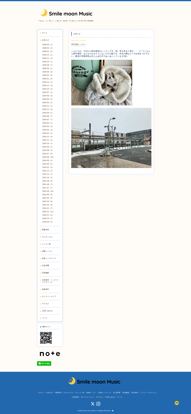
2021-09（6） (48, 181)
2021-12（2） (48, 171)
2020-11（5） (48, 215)
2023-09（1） (48, 113)
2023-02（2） (48, 130)
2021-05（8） (48, 194)
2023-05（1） (48, 123)
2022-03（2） (48, 164)
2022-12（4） (48, 137)
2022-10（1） (48, 143)
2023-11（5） (48, 109)
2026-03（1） (48, 45)
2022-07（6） (48, 154)
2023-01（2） (48, 133)
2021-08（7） (48, 184)
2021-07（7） (48, 188)
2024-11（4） (48, 85)
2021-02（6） (48, 205)
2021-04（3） (48, 198)
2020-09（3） (48, 222)
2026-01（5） (48, 51)
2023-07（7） (48, 120)
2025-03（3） (48, 72)
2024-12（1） (48, 82)
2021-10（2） (48, 177)
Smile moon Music (89, 411)
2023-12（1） (48, 106)
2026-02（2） (48, 48)
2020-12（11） (48, 212)
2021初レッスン (78, 44)
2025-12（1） (48, 55)
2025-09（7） (48, 65)
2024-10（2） (48, 89)
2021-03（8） (48, 201)
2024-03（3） (48, 99)
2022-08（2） (48, 150)
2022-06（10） (48, 157)
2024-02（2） (48, 102)
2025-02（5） (48, 75)
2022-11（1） (48, 140)
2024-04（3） (48, 96)
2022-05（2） (48, 160)
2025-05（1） (48, 68)
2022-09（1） (48, 147)
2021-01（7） (48, 208)
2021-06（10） (48, 191)
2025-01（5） (48, 79)
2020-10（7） (48, 218)
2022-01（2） (48, 167)
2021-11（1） (48, 174)
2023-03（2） (48, 126)
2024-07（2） (48, 92)
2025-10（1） (48, 62)
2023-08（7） (48, 116)
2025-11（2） (48, 58)
